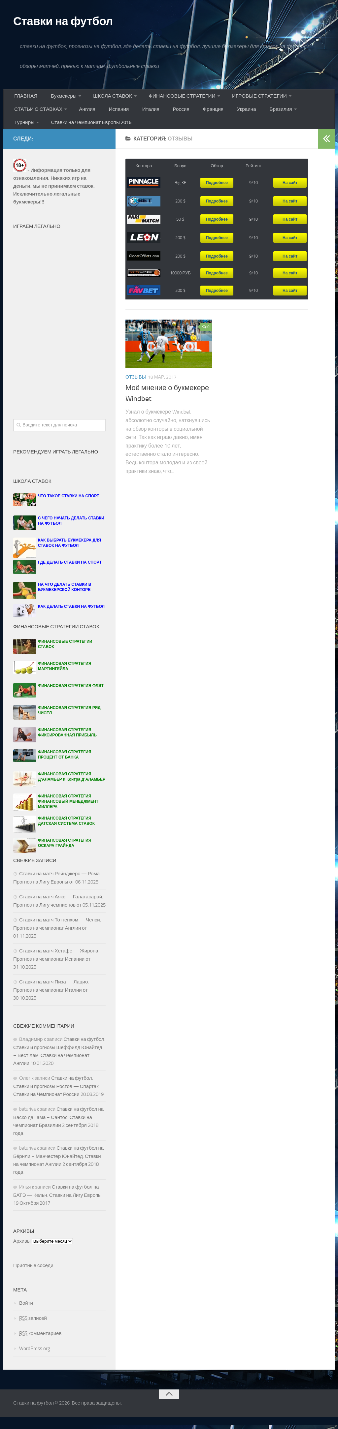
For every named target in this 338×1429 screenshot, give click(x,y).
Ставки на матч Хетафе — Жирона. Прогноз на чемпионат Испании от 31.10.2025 (56, 971)
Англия (86, 116)
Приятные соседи (33, 1278)
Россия (170, 116)
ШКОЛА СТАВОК (107, 100)
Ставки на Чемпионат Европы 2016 (56, 133)
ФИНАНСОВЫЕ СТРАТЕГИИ (177, 100)
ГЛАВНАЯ (25, 100)
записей (33, 1330)
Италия (143, 116)
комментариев (40, 1346)
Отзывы (135, 389)
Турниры (296, 116)
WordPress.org (34, 1361)
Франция (199, 116)
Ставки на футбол (73, 22)
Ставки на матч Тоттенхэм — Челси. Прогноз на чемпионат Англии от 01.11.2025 (57, 940)
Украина (229, 116)
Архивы (22, 1253)
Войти (26, 1315)
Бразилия (260, 116)
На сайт (290, 194)
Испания (114, 116)
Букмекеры (59, 100)
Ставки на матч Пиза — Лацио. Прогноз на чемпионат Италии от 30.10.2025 (51, 1002)
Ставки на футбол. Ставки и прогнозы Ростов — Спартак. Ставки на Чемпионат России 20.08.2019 (58, 1098)
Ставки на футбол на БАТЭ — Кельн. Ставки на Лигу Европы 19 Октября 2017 (57, 1207)
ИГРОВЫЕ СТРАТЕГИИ (255, 100)
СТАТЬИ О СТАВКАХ (38, 116)
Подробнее (217, 194)
